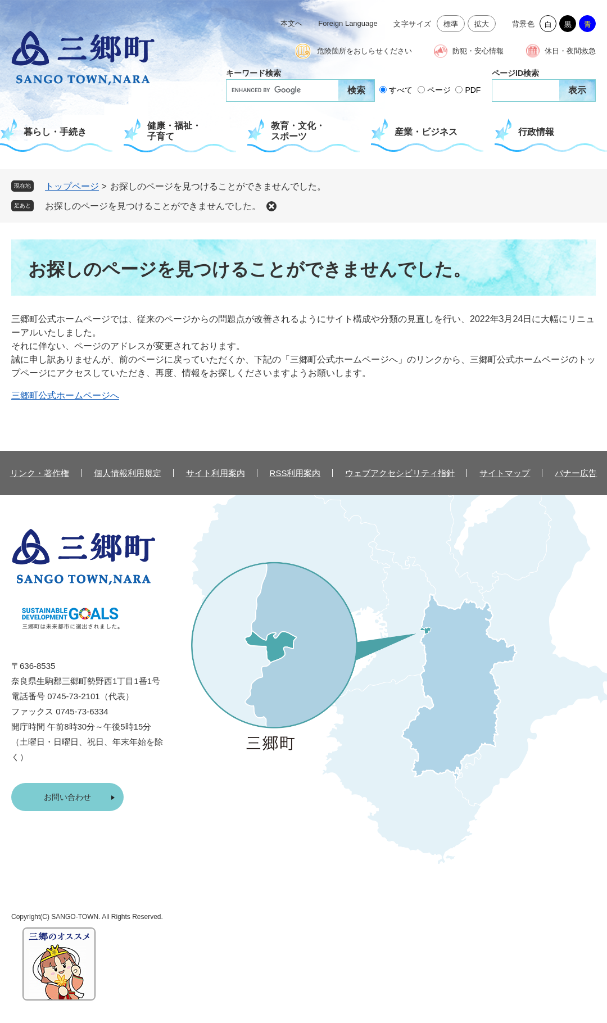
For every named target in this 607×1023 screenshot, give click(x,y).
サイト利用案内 (215, 473)
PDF (473, 89)
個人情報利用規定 (127, 473)
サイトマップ (504, 473)
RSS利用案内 (295, 473)
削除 (271, 206)
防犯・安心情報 (478, 51)
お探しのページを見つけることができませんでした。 (153, 206)
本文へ (291, 23)
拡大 (482, 24)
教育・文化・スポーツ (298, 131)
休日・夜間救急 (570, 51)
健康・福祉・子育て (174, 131)
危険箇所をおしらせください (364, 51)
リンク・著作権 (39, 473)
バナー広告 (576, 473)
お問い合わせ (67, 797)
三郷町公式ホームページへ (65, 395)
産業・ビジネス (426, 132)
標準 (451, 24)
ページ (439, 89)
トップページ (72, 186)
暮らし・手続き (55, 132)
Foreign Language (348, 23)
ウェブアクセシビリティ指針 (400, 473)
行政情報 (536, 132)
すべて (401, 89)
